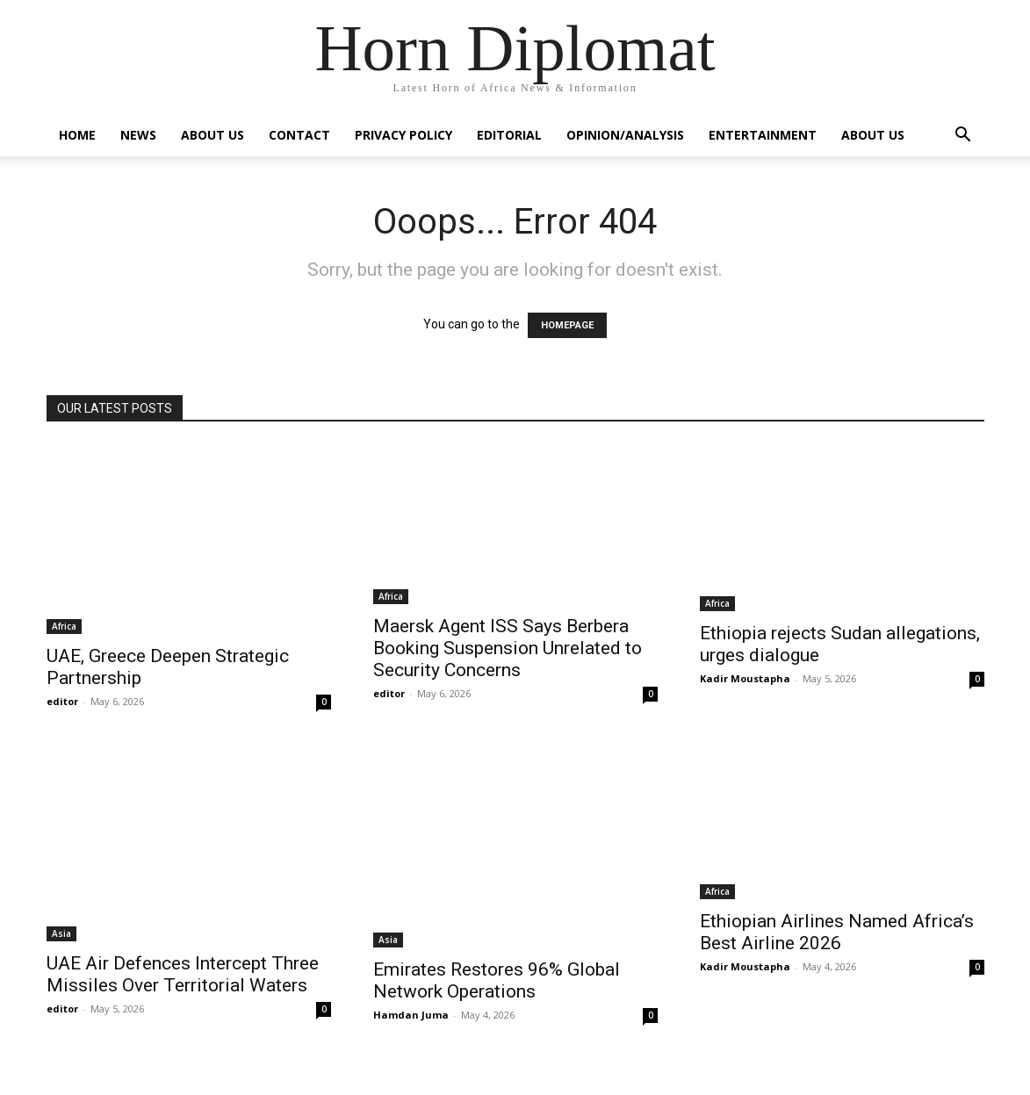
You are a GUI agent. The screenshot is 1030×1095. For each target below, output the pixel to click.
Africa (64, 626)
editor (62, 701)
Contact (299, 134)
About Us (212, 134)
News (138, 134)
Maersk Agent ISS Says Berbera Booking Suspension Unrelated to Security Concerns (507, 648)
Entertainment (763, 134)
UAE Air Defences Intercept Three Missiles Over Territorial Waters (183, 974)
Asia (61, 933)
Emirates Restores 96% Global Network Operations (496, 980)
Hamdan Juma (411, 1014)
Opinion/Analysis (625, 134)
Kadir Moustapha (745, 678)
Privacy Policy (403, 134)
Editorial (509, 134)
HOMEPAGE (567, 325)
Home (77, 134)
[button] (963, 136)
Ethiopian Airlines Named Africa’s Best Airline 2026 (837, 932)
